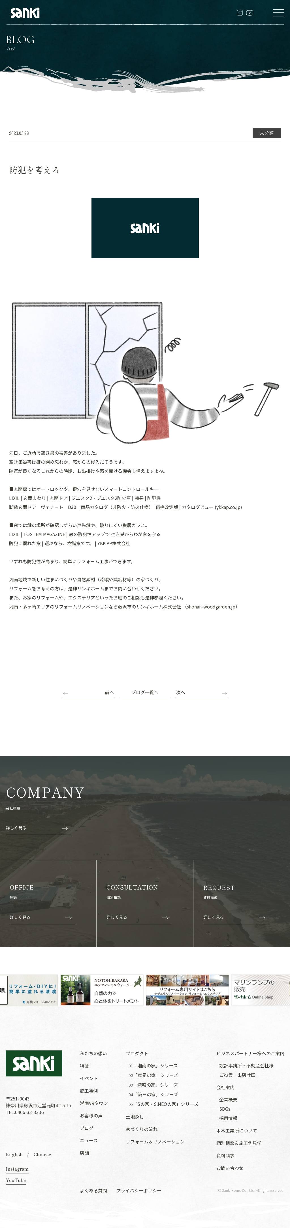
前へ (109, 692)
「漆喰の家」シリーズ (153, 1085)
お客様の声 (91, 1115)
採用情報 (228, 1118)
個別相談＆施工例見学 (239, 1143)
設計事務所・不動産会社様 (246, 1065)
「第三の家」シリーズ (153, 1094)
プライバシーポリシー (138, 1190)
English (14, 1154)
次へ (180, 692)
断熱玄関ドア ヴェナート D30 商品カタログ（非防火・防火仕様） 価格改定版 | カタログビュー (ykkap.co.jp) (125, 507)
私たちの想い (93, 1053)
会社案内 (225, 1087)
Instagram (17, 1168)
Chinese (42, 1154)
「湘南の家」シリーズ (153, 1066)
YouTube (16, 1180)
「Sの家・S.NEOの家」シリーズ (164, 1104)
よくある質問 (93, 1190)
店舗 (84, 1153)
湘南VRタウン (94, 1103)
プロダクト (137, 1053)
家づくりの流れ (141, 1129)
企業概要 (228, 1099)
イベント (89, 1078)
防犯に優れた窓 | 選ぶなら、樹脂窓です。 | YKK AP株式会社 (69, 543)
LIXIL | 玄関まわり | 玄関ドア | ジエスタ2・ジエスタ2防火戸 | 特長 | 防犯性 (85, 498)
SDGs (224, 1109)
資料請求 (225, 1155)
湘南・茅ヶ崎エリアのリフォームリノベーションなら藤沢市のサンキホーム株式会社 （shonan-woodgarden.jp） (124, 606)
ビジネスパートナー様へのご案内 (250, 1053)
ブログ (86, 1128)
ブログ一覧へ (145, 692)
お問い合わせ (230, 1168)
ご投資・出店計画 (237, 1075)
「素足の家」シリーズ (153, 1075)
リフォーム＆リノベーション (155, 1141)
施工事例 (89, 1090)
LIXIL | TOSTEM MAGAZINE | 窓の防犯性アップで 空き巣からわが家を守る (85, 534)
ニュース (89, 1140)
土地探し (135, 1116)
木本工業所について (236, 1130)
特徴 (84, 1066)
